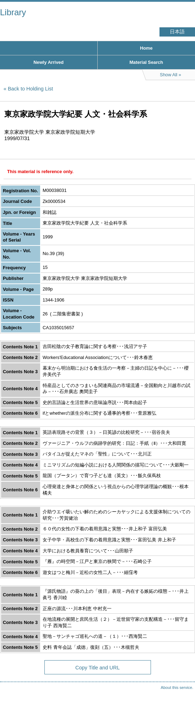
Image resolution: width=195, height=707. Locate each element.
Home (146, 48)
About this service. (177, 687)
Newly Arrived (48, 62)
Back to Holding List (30, 89)
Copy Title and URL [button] (97, 667)
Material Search (146, 62)
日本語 (177, 31)
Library (13, 12)
